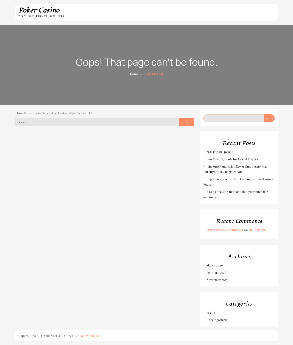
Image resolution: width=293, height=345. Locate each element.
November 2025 (217, 280)
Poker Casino (38, 10)
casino (210, 313)
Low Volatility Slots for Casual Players (232, 159)
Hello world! (257, 230)
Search (269, 118)
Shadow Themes (89, 336)
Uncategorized (216, 320)
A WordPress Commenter (225, 230)
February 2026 (216, 273)
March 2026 (214, 265)
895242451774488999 (219, 152)
